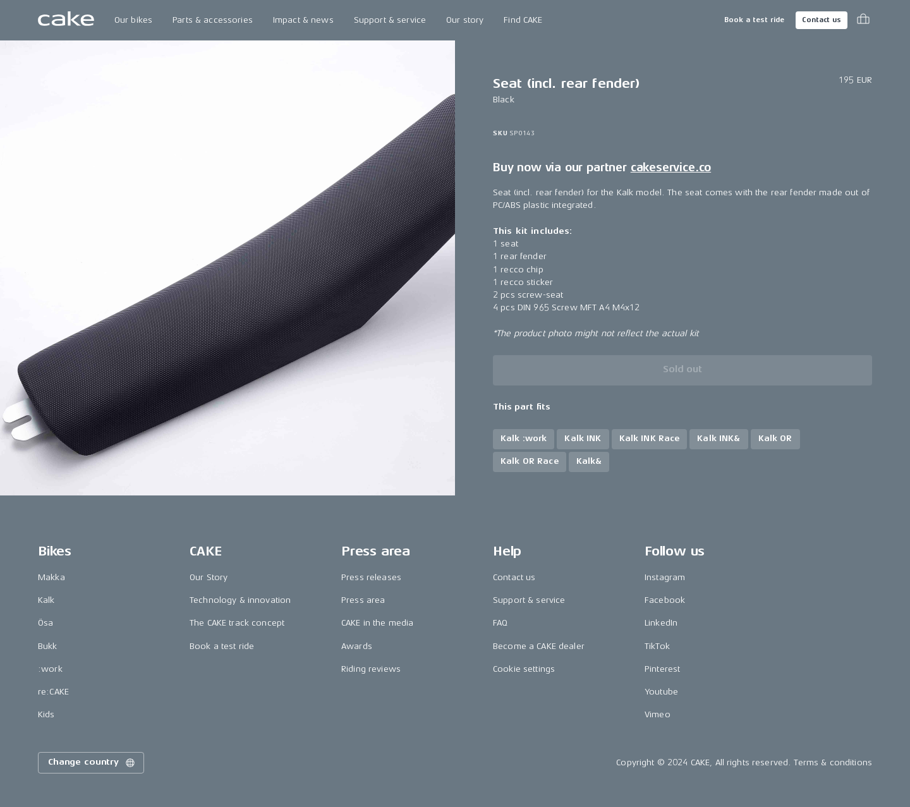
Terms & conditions (833, 762)
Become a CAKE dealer (539, 646)
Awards (356, 646)
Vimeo (657, 714)
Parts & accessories (213, 20)
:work (50, 669)
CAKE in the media (377, 623)
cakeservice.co (671, 167)
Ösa (45, 623)
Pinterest (662, 669)
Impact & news (303, 20)
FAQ (500, 623)
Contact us (821, 20)
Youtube (661, 691)
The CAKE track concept (237, 623)
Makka (51, 577)
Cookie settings (524, 669)
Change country (92, 762)
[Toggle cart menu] (863, 20)
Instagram (665, 577)
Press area (363, 600)
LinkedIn (661, 623)
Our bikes (133, 20)
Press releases (371, 577)
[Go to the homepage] (66, 20)
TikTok (657, 646)
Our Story (209, 577)
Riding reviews (371, 669)
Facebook (665, 600)
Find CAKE (523, 20)
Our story (464, 20)
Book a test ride (754, 20)
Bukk (48, 646)
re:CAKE (53, 691)
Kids (46, 714)
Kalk (46, 600)
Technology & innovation (240, 600)
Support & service (390, 20)
